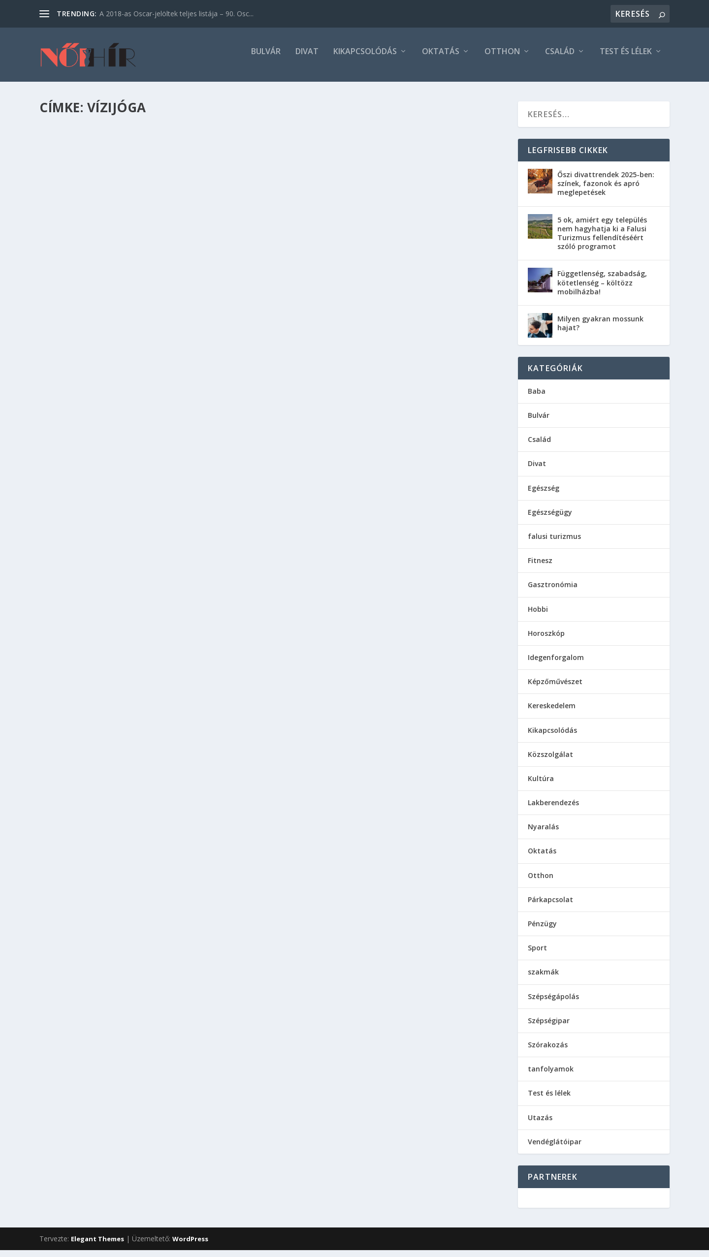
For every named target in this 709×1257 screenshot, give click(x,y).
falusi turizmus (554, 543)
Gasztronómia (553, 591)
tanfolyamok (551, 1075)
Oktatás (440, 58)
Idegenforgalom (556, 664)
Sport (537, 954)
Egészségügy (550, 519)
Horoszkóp (546, 640)
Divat (307, 58)
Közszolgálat (550, 761)
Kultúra (541, 785)
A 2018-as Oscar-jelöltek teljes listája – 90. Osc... (176, 13)
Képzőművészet (555, 688)
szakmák (543, 978)
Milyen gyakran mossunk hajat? (600, 330)
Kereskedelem (552, 712)
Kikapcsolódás (365, 58)
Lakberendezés (553, 809)
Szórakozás (548, 1051)
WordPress (190, 1245)
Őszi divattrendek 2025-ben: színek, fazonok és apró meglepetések (605, 190)
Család (560, 58)
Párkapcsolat (550, 906)
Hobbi (538, 616)
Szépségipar (549, 1027)
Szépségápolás (553, 1003)
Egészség (543, 495)
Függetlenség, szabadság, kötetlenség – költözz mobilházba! (602, 289)
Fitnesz (540, 567)
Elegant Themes (97, 1245)
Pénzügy (542, 930)
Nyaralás (543, 833)
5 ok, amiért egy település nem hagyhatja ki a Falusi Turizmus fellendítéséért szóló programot (602, 240)
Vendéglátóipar (554, 1148)
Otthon (502, 58)
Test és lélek (626, 58)
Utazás (540, 1124)
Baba (537, 398)
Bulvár (266, 58)
